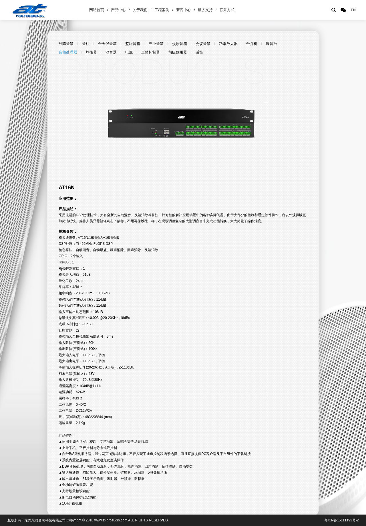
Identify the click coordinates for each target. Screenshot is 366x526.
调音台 (271, 44)
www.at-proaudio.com (110, 520)
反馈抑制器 (150, 52)
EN (353, 10)
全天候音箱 (107, 44)
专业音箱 (156, 44)
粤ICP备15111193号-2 (341, 520)
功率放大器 (228, 44)
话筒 (199, 52)
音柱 (85, 44)
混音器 (111, 52)
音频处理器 (68, 52)
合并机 (251, 44)
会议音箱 (203, 44)
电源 (129, 52)
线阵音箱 (66, 44)
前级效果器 (177, 52)
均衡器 (91, 52)
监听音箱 (132, 44)
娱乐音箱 (179, 44)
